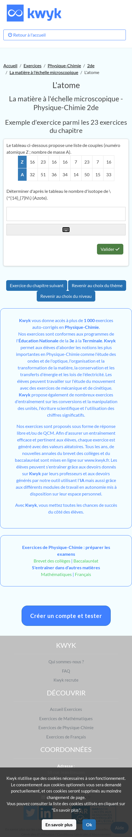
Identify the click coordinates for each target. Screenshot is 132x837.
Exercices (32, 65)
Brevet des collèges (52, 560)
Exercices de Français (66, 736)
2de (90, 65)
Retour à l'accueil (27, 34)
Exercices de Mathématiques (66, 718)
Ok (89, 824)
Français (83, 574)
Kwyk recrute (66, 679)
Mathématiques (56, 574)
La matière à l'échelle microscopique (44, 72)
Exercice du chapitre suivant (37, 285)
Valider (110, 249)
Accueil (10, 65)
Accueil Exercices (66, 709)
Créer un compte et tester (66, 615)
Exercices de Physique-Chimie (66, 727)
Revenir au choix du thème (97, 285)
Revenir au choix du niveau (66, 296)
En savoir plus (59, 824)
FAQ (66, 670)
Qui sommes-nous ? (66, 661)
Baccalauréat (85, 560)
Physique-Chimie (64, 65)
